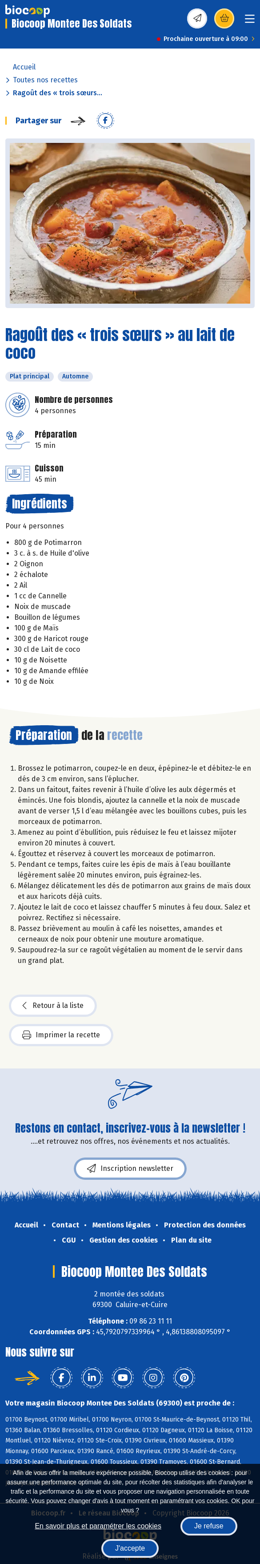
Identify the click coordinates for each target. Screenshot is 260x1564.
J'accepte (130, 1548)
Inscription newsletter (130, 1168)
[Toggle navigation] (250, 21)
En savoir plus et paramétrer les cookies (98, 1526)
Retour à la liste (53, 1005)
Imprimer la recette (61, 1035)
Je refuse (209, 1526)
